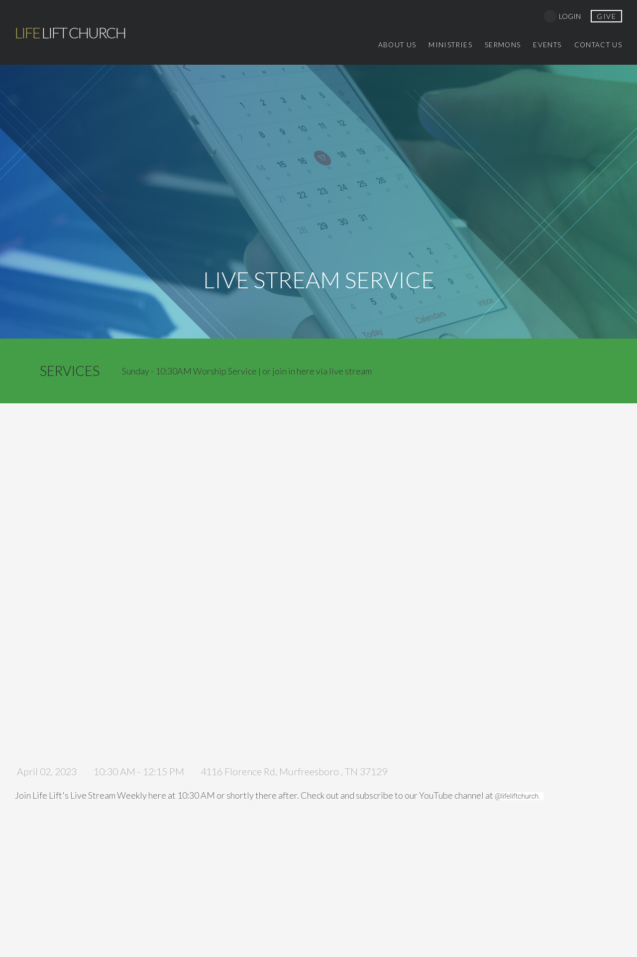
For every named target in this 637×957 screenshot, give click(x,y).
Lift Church (70, 32)
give (606, 16)
